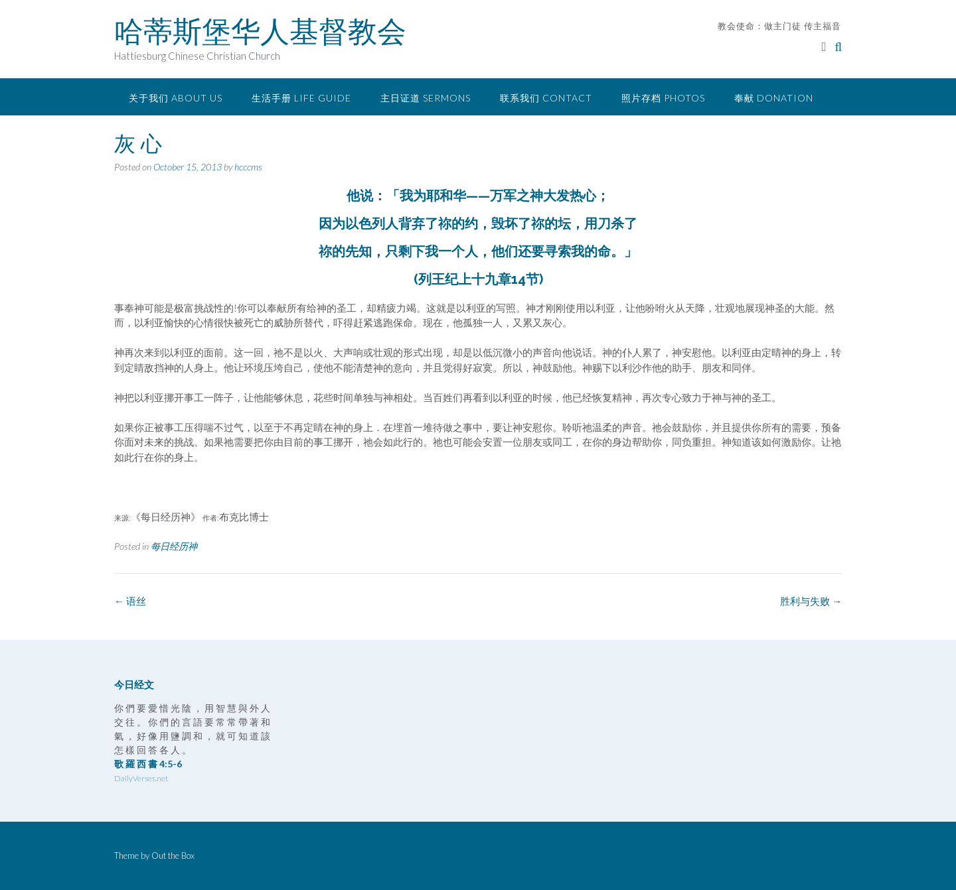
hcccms (248, 166)
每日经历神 (174, 546)
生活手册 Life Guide (301, 97)
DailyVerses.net (141, 778)
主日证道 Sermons (425, 97)
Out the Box (173, 855)
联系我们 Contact (546, 97)
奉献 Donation (773, 97)
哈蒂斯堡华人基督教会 (260, 31)
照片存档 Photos (663, 97)
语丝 (130, 601)
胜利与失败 (811, 601)
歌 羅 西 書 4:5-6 (148, 763)
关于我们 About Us (175, 97)
